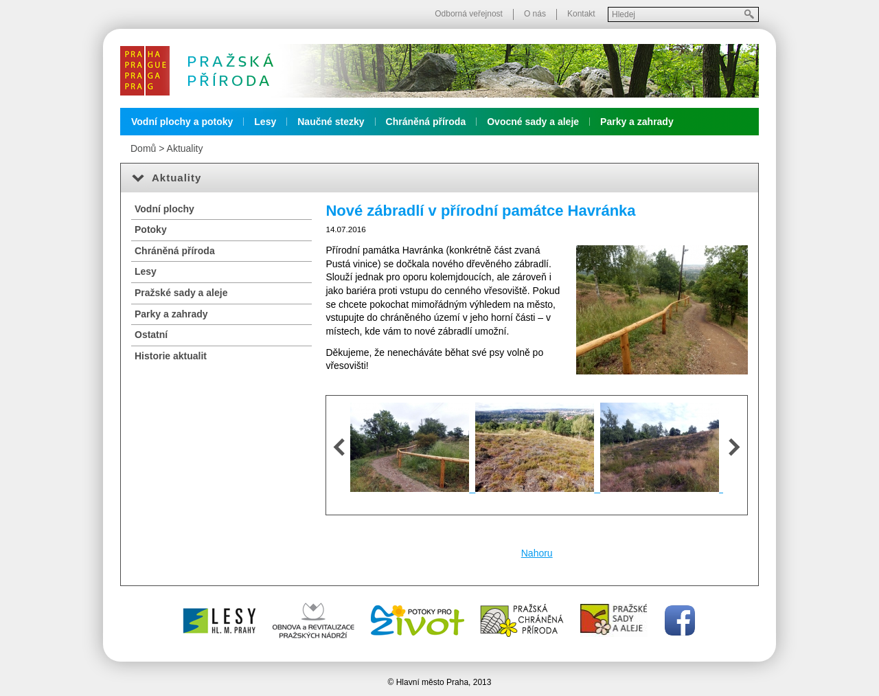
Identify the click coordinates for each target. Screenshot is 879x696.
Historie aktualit (171, 355)
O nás (535, 14)
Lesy (265, 121)
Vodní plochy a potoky (182, 121)
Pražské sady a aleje (181, 292)
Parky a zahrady (637, 121)
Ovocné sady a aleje (533, 121)
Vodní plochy (164, 208)
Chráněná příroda (426, 121)
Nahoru (537, 553)
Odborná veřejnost (469, 14)
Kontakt (581, 14)
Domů (143, 148)
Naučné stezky (330, 121)
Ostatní (151, 334)
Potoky (151, 229)
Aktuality (185, 148)
